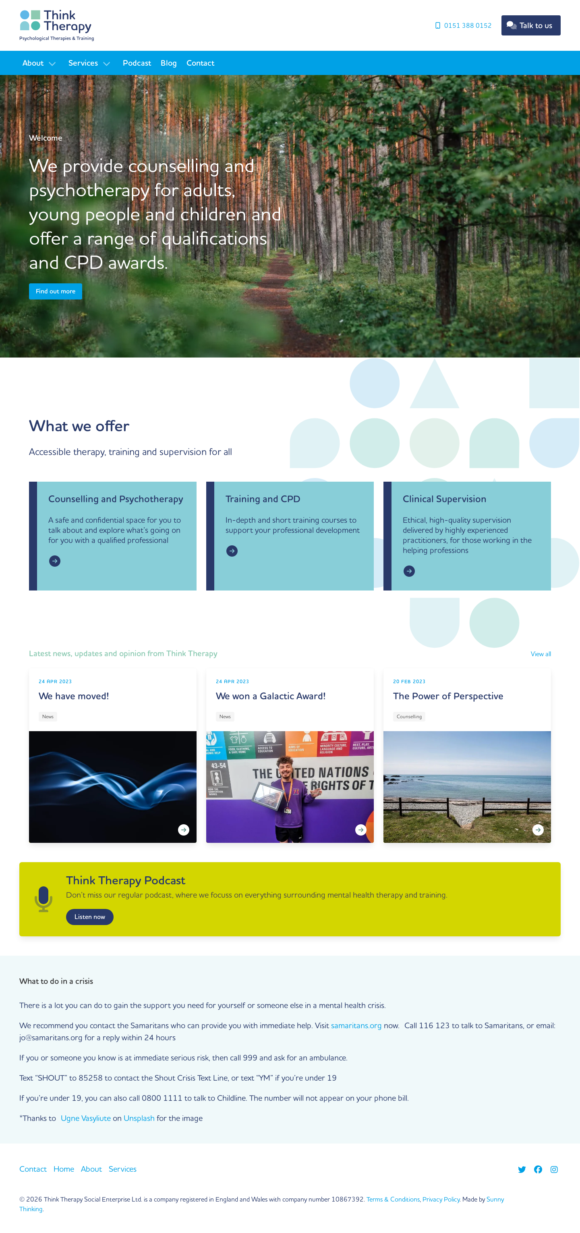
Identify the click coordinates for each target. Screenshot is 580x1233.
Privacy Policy (441, 1199)
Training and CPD (263, 499)
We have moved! (74, 696)
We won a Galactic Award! (271, 696)
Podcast (137, 63)
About (33, 63)
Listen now (90, 917)
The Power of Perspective (448, 696)
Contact (200, 63)
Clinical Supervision (445, 499)
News (48, 716)
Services (83, 63)
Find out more (55, 291)
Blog (169, 63)
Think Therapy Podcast (125, 880)
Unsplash (139, 1118)
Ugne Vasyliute (86, 1118)
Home (64, 1169)
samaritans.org (356, 1025)
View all (541, 654)
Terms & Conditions (393, 1199)
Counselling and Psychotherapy (115, 499)
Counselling (409, 716)
